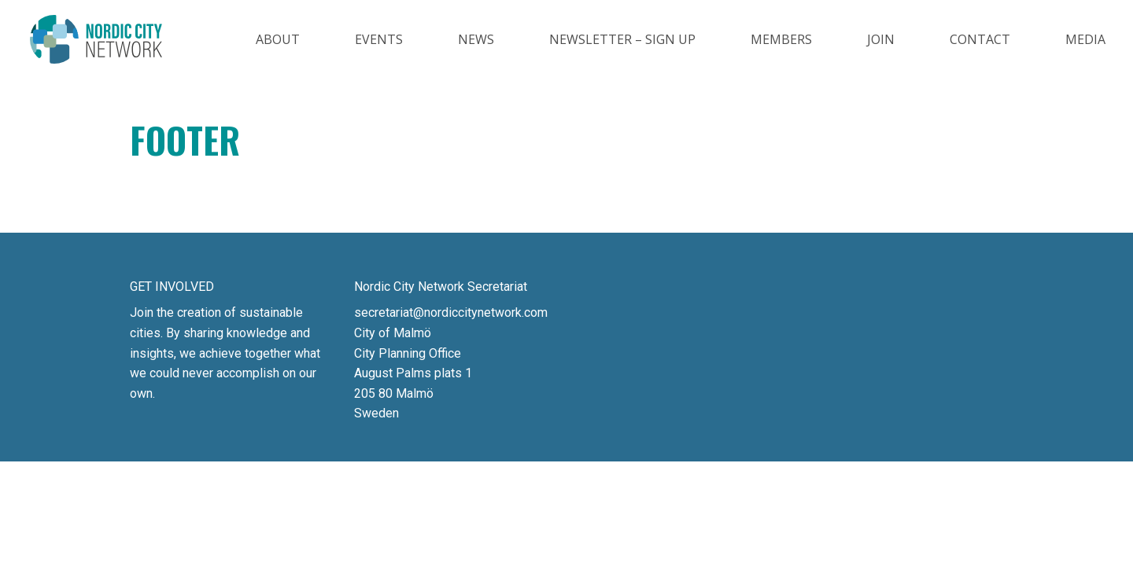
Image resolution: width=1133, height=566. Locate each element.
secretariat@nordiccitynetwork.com (451, 312)
